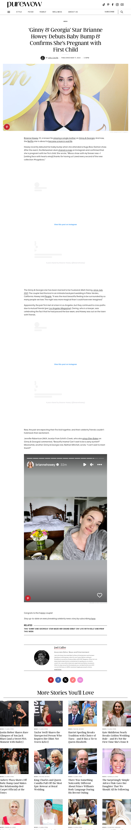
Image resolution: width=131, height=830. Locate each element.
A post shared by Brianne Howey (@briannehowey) (65, 263)
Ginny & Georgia (87, 138)
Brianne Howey (31, 138)
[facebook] (58, 680)
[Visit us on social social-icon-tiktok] (104, 4)
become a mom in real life (60, 141)
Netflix (30, 141)
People (48, 296)
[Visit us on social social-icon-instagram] (117, 4)
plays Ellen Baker (90, 439)
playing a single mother (64, 138)
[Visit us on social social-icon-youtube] (122, 4)
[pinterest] (7, 127)
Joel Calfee (53, 58)
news (65, 21)
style (19, 12)
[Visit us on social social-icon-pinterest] (108, 4)
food (31, 12)
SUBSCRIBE (109, 12)
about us (73, 12)
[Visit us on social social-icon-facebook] (112, 4)
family (43, 12)
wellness (57, 12)
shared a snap (65, 150)
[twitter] (65, 680)
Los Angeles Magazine (60, 308)
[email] (80, 680)
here (93, 619)
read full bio (57, 669)
